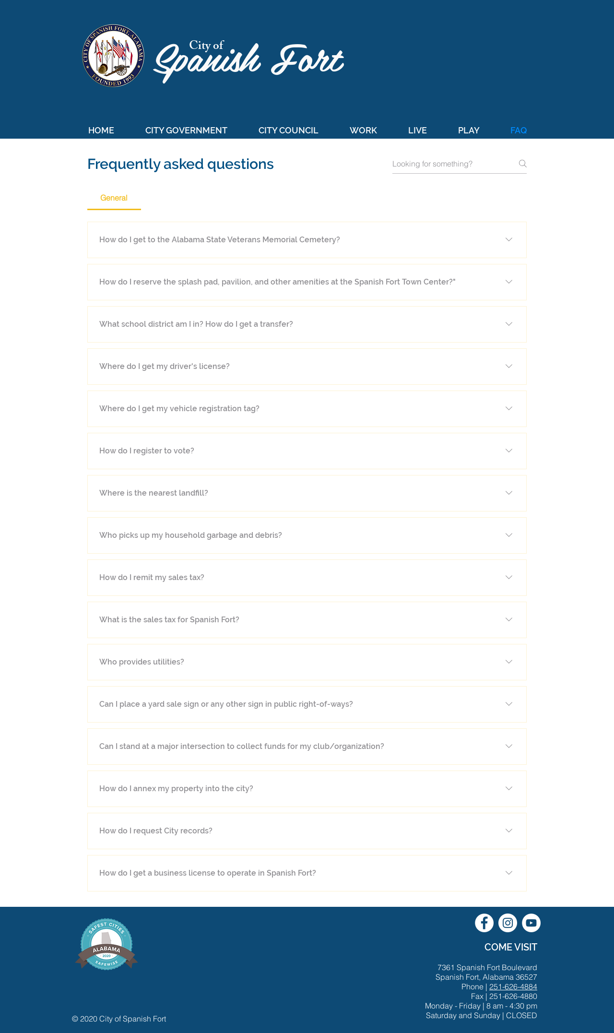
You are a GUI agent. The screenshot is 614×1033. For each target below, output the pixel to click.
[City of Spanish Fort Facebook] (484, 923)
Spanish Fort (252, 56)
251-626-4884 (513, 986)
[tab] (114, 197)
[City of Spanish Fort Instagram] (507, 923)
